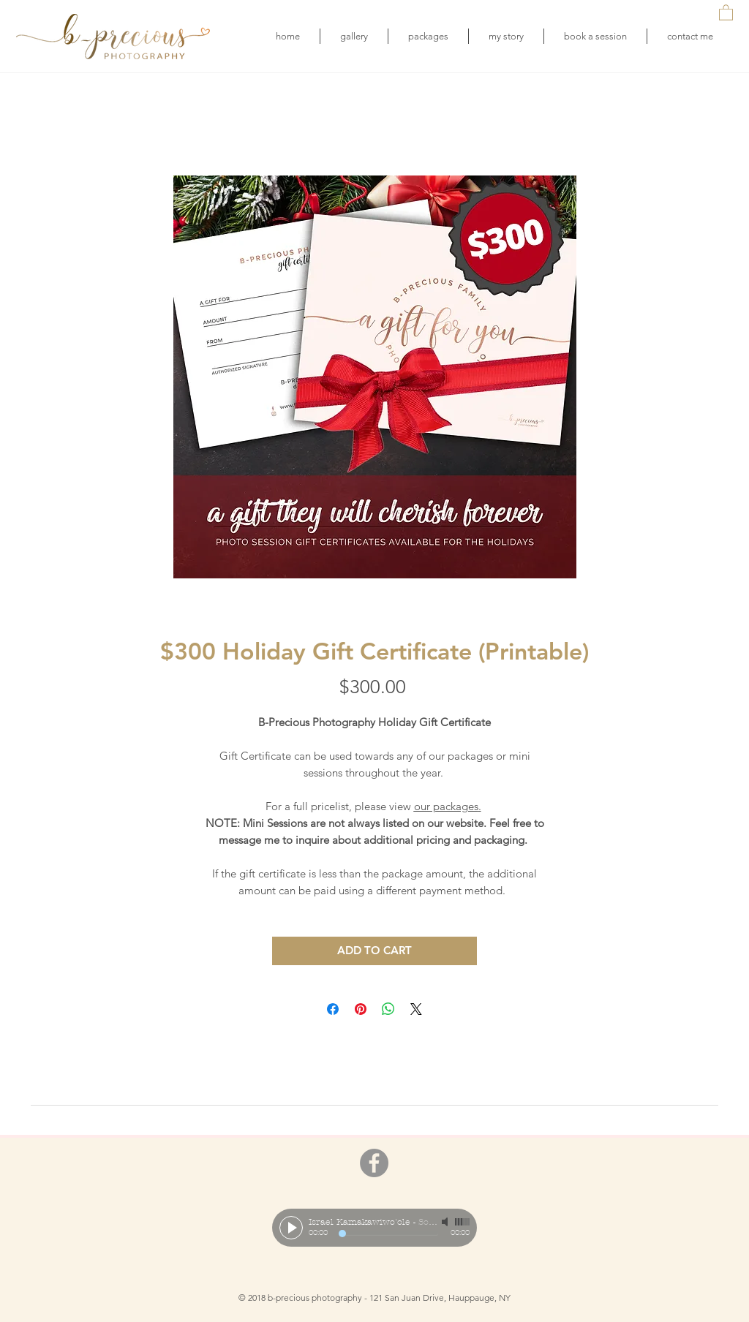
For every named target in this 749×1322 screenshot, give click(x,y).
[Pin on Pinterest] (360, 1009)
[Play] (291, 1227)
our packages (446, 806)
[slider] (462, 1221)
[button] (726, 12)
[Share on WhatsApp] (388, 1009)
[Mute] (446, 1222)
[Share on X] (416, 1009)
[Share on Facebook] (333, 1009)
